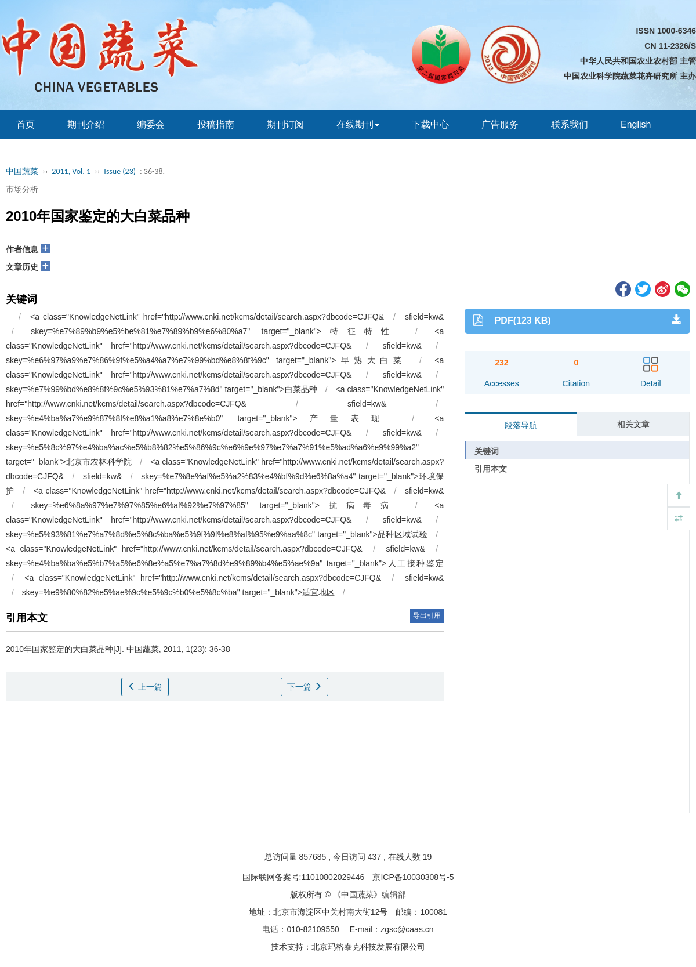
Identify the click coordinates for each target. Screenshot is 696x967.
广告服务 (500, 124)
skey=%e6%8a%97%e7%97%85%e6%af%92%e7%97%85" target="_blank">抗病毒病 (214, 505)
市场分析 (22, 189)
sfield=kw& (424, 316)
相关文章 (633, 424)
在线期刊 (357, 124)
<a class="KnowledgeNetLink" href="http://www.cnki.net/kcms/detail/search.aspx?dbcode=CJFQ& (210, 490)
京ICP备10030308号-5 (413, 877)
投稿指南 (215, 124)
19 (427, 856)
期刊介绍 (85, 124)
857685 (313, 856)
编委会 (151, 124)
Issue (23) (120, 171)
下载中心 (430, 124)
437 (374, 856)
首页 (25, 124)
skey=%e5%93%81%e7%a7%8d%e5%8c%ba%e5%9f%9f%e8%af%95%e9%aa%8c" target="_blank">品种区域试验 (216, 534)
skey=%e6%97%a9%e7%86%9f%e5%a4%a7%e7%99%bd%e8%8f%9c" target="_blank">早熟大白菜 (206, 360)
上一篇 (145, 686)
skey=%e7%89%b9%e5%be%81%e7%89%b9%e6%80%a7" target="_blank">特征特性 (214, 331)
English (636, 124)
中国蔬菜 (22, 171)
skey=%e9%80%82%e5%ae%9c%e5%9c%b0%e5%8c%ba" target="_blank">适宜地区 (178, 592)
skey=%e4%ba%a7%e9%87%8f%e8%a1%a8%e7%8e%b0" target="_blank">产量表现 (199, 418)
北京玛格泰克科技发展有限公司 (368, 946)
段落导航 (521, 425)
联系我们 (569, 124)
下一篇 (304, 686)
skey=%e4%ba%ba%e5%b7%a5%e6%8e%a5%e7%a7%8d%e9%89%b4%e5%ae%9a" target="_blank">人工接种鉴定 (225, 563)
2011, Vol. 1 (71, 171)
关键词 (486, 451)
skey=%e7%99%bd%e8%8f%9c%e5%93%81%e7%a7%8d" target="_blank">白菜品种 (161, 389)
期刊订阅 (285, 124)
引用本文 (490, 468)
